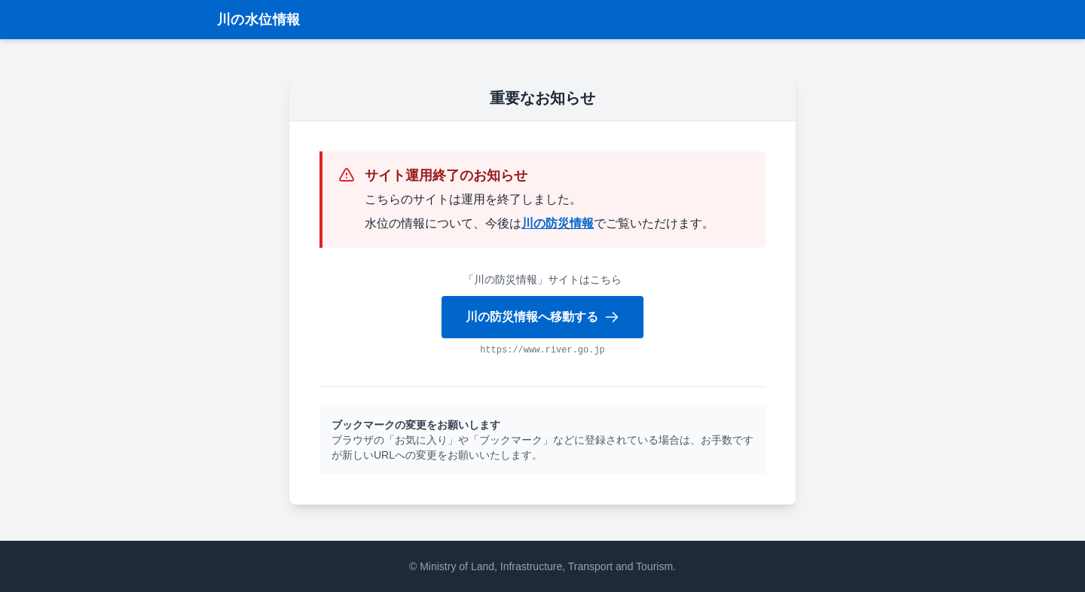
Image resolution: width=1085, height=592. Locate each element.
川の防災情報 (557, 223)
